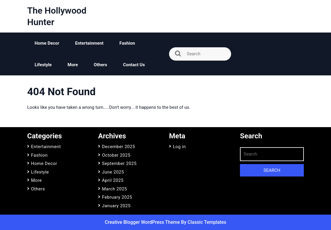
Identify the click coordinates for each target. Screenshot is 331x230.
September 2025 (119, 163)
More (73, 64)
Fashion (127, 43)
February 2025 (117, 197)
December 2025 (118, 146)
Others (100, 64)
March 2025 (114, 189)
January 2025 (116, 205)
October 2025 (116, 155)
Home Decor (47, 43)
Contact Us (134, 64)
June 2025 (113, 172)
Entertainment (89, 43)
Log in (179, 146)
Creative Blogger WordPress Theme (143, 222)
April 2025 (113, 180)
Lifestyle (43, 64)
